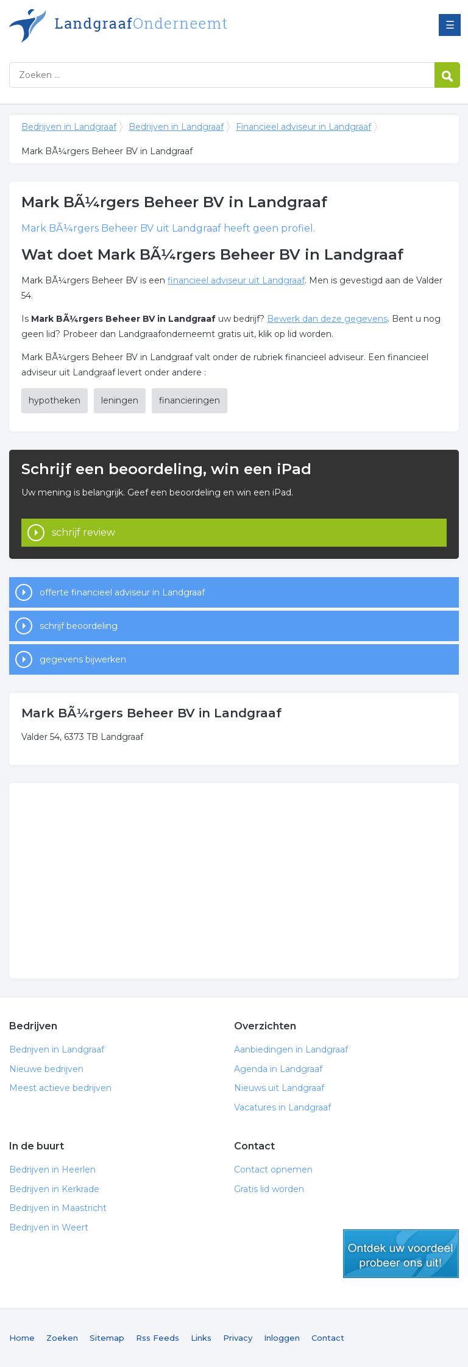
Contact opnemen (273, 1169)
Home (22, 1338)
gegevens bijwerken (83, 659)
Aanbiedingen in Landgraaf (291, 1049)
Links (201, 1338)
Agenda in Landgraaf (278, 1068)
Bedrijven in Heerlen (52, 1169)
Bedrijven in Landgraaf (161, 26)
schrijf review (83, 532)
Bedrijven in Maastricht (58, 1207)
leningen (119, 400)
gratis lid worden (401, 1253)
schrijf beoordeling (79, 625)
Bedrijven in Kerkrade (54, 1189)
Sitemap (107, 1338)
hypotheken (54, 400)
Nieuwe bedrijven (46, 1068)
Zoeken (62, 1338)
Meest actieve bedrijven (60, 1087)
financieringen (189, 400)
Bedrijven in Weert (48, 1227)
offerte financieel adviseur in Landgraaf (122, 592)
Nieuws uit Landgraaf (279, 1087)
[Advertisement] (233, 880)
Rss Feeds (157, 1338)
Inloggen (282, 1338)
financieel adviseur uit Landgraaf (236, 280)
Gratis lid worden (269, 1189)
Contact (327, 1338)
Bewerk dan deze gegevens (327, 318)
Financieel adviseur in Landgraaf (303, 126)
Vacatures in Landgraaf (282, 1107)
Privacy (237, 1338)
